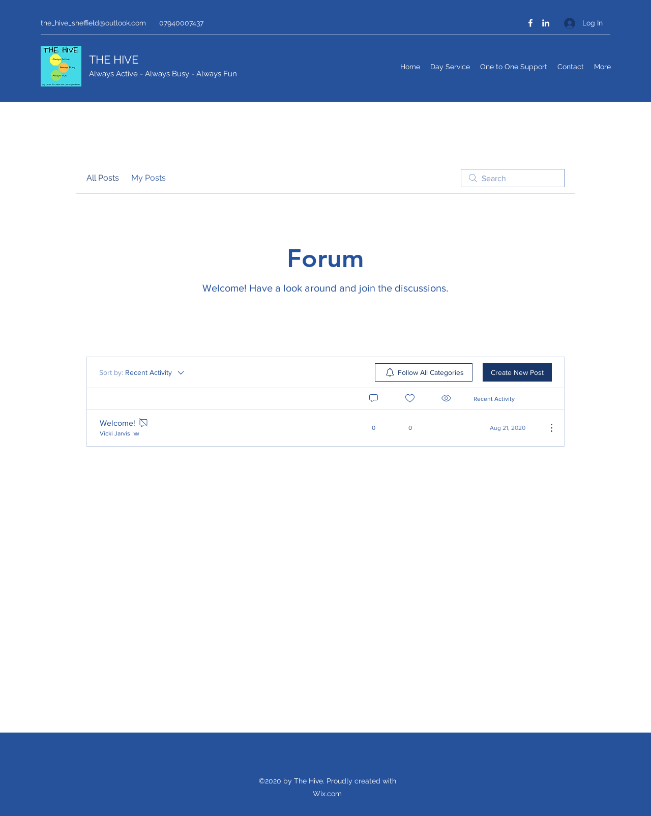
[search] (513, 178)
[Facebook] (530, 23)
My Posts (148, 178)
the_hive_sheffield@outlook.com (93, 23)
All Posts (102, 178)
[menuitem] (423, 372)
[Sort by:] (142, 372)
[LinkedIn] (546, 23)
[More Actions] (546, 428)
